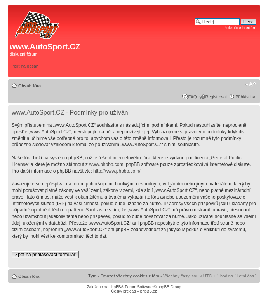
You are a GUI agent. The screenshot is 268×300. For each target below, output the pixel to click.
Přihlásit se (245, 96)
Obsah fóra (29, 86)
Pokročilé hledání (240, 27)
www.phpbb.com (106, 164)
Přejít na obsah (24, 66)
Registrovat (216, 96)
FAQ (192, 96)
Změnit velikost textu (250, 84)
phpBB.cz (148, 291)
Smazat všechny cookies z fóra (129, 276)
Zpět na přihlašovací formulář (45, 254)
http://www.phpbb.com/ (116, 171)
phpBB (115, 287)
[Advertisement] (193, 49)
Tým (92, 276)
